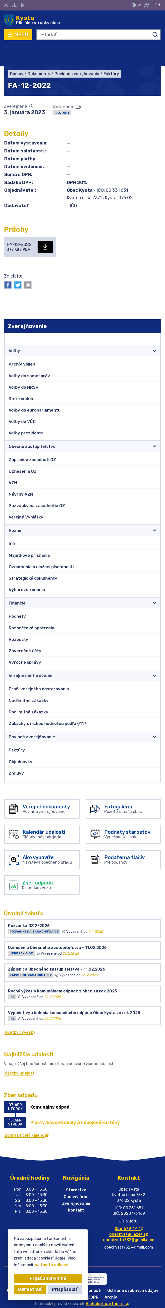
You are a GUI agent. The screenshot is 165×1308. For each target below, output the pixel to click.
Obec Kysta (98, 1288)
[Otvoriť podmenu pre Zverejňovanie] (154, 317)
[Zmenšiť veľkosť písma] (139, 5)
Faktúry (62, 90)
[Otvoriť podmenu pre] (154, 328)
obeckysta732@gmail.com (128, 1217)
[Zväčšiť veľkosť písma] (146, 5)
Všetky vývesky (19, 1010)
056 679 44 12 (129, 1206)
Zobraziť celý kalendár (26, 1113)
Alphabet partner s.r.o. (108, 1281)
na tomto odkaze (51, 1264)
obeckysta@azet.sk (128, 1212)
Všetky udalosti (20, 1051)
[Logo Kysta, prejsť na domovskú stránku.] (82, 20)
